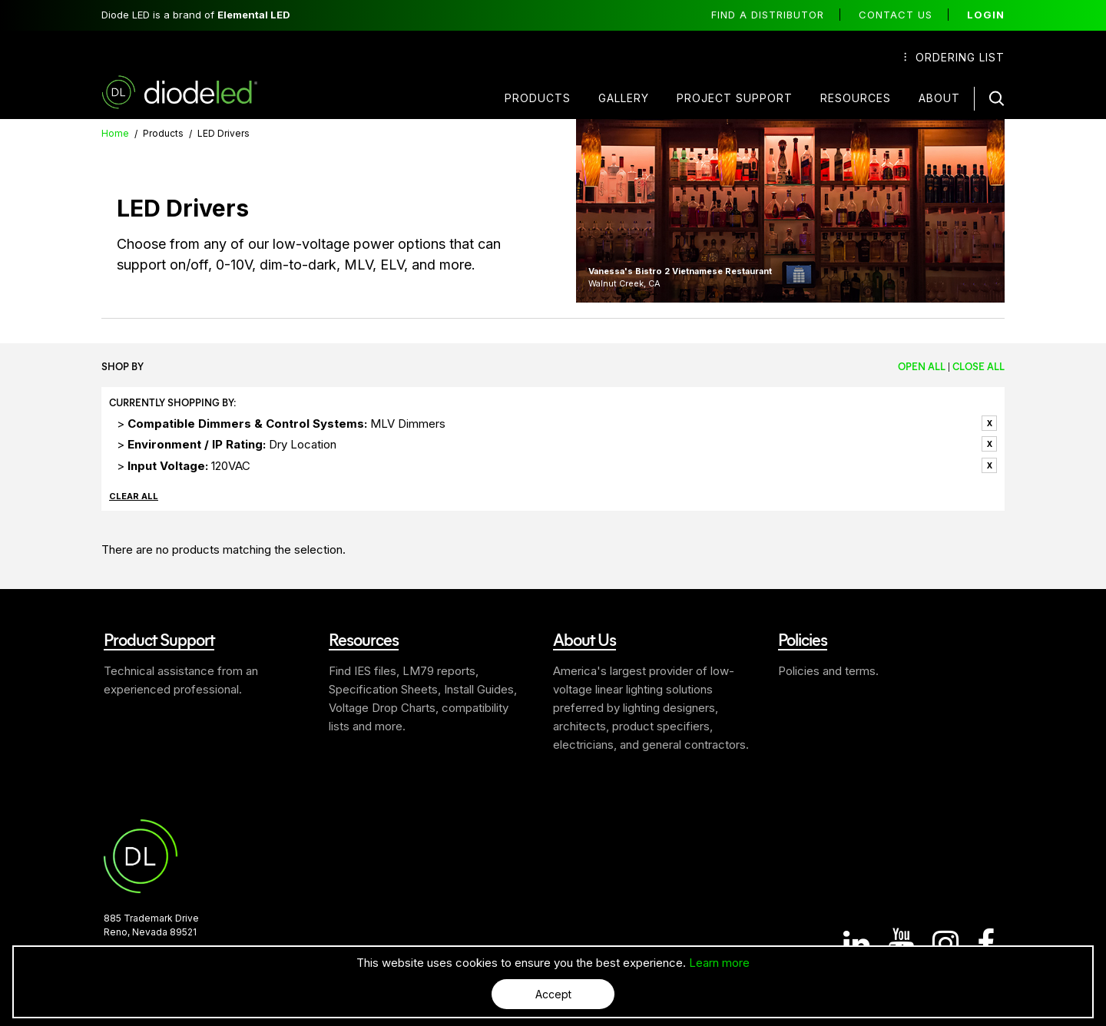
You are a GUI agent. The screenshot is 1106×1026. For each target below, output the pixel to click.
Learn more (719, 962)
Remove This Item (989, 423)
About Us (584, 638)
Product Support (159, 638)
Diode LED (192, 92)
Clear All (133, 496)
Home (115, 133)
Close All (978, 365)
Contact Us (895, 14)
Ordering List (954, 57)
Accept (553, 994)
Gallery (623, 97)
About (939, 97)
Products (538, 97)
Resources (855, 97)
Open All (921, 365)
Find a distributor (767, 14)
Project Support (735, 97)
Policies (802, 638)
